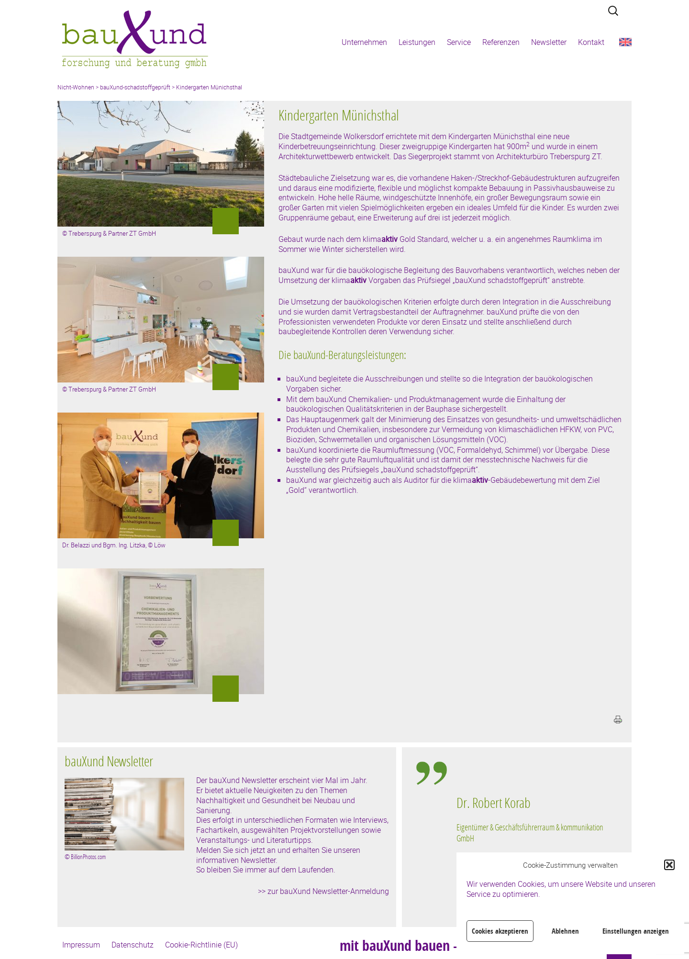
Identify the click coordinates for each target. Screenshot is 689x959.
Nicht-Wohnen (75, 87)
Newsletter (549, 42)
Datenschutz (132, 944)
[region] (533, 844)
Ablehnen (565, 931)
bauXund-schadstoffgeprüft (135, 87)
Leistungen (417, 42)
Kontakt (591, 42)
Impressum (81, 944)
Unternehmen (364, 42)
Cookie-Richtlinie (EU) (201, 944)
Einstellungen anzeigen (635, 931)
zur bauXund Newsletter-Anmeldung (328, 891)
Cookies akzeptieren (500, 931)
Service (459, 42)
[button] (669, 865)
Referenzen (501, 42)
